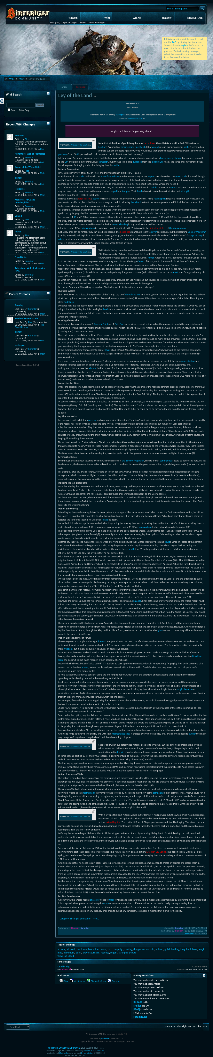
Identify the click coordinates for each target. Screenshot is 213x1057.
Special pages (70, 22)
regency (92, 420)
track (111, 899)
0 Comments (188, 933)
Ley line (102, 147)
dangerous (139, 949)
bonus (103, 949)
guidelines (68, 302)
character (95, 899)
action (96, 198)
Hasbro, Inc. (64, 1053)
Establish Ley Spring (156, 851)
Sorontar (29, 157)
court (167, 541)
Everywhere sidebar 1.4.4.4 (27, 365)
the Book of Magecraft (133, 460)
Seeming (19, 305)
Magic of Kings (195, 235)
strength (185, 191)
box (110, 949)
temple (125, 191)
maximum (69, 952)
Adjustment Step (157, 228)
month (131, 549)
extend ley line (113, 822)
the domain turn (177, 228)
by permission (87, 1053)
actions (61, 949)
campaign (103, 161)
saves (107, 350)
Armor (151, 257)
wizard (155, 147)
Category (64, 918)
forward (102, 641)
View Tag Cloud (65, 955)
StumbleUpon (98, 981)
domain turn (88, 228)
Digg (65, 981)
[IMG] (136, 1009)
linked (105, 519)
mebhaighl (141, 147)
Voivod (18, 215)
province (62, 154)
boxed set (125, 231)
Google (115, 981)
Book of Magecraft (197, 231)
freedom (68, 648)
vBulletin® (106, 1038)
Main (52, 22)
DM (66, 161)
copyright (119, 114)
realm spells (160, 198)
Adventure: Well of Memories (30, 153)
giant (160, 630)
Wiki (11, 78)
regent (151, 176)
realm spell (180, 176)
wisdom (92, 368)
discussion (81, 87)
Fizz (27, 139)
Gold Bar (119, 324)
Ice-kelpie (20, 188)
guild (115, 191)
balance (137, 600)
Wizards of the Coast (135, 118)
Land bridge (63, 966)
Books (83, 22)
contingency (166, 460)
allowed (70, 949)
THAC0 (18, 178)
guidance (137, 161)
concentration (188, 361)
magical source (184, 689)
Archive (197, 1026)
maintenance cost (121, 733)
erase (106, 903)
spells (81, 176)
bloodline (93, 949)
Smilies (137, 1005)
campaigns (158, 792)
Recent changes (97, 22)
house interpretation (170, 158)
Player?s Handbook (110, 176)
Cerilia (115, 165)
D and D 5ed (21, 257)
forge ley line (84, 198)
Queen (140, 261)
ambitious (81, 949)
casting (128, 949)
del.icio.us (79, 981)
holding (154, 187)
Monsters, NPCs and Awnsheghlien (25, 201)
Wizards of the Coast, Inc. (94, 1050)
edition (159, 949)
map (59, 952)
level (139, 191)
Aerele (18, 231)
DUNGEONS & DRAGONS (69, 1048)
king (182, 949)
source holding (120, 224)
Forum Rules (140, 1016)
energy (130, 147)
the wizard (136, 202)
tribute (132, 952)
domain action (132, 294)
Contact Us (169, 1026)
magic (124, 147)
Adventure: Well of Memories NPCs (30, 269)
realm (96, 952)
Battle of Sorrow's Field (26, 318)
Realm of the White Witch (28, 167)
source (174, 187)
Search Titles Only (18, 110)
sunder (192, 733)
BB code (137, 1001)
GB (78, 154)
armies (85, 667)
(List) (57, 22)
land (188, 949)
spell (186, 147)
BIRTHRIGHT (158, 161)
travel (175, 272)
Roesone (19, 135)
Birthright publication (80, 918)
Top (205, 1026)
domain (120, 752)
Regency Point (101, 324)
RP (75, 217)
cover (154, 231)
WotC (96, 918)
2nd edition (149, 143)
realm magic (89, 792)
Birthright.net (184, 1026)
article (65, 87)
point (78, 952)
